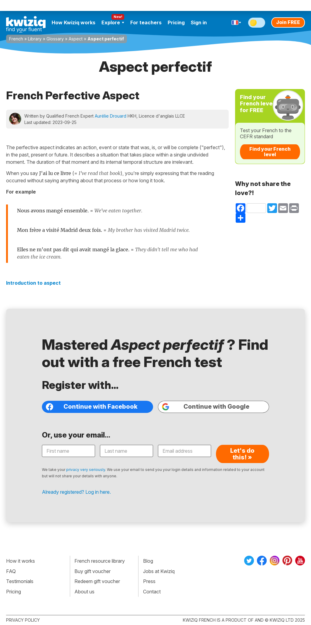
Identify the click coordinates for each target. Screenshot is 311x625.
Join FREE (288, 22)
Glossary (55, 38)
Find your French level (270, 151)
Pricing (176, 22)
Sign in (199, 22)
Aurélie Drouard (110, 115)
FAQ (11, 571)
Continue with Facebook (92, 406)
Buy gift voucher (92, 571)
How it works (20, 561)
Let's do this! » (242, 454)
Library (35, 38)
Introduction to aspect (33, 283)
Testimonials (19, 581)
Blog (148, 561)
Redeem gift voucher (97, 581)
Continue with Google (205, 406)
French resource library (99, 561)
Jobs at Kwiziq (159, 571)
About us (84, 592)
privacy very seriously (85, 469)
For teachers (146, 22)
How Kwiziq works (73, 22)
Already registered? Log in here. (76, 492)
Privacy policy (23, 620)
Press (149, 581)
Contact (152, 592)
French (16, 38)
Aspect (76, 38)
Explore (112, 22)
